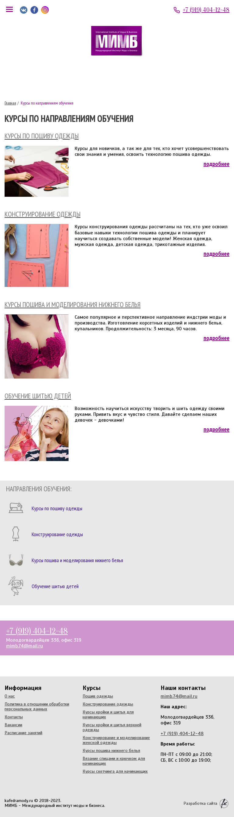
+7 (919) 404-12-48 (206, 9)
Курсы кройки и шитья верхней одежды (112, 727)
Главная (10, 103)
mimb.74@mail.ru (24, 646)
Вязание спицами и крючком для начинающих (114, 761)
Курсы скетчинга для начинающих (115, 771)
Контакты (14, 717)
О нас (10, 696)
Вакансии (13, 724)
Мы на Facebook (34, 10)
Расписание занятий (23, 732)
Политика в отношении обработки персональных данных (37, 706)
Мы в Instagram (45, 10)
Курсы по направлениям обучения (46, 103)
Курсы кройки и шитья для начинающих (108, 714)
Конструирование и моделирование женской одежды (116, 740)
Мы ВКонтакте (23, 10)
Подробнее (216, 164)
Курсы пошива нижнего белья (111, 750)
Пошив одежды (98, 696)
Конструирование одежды (108, 704)
